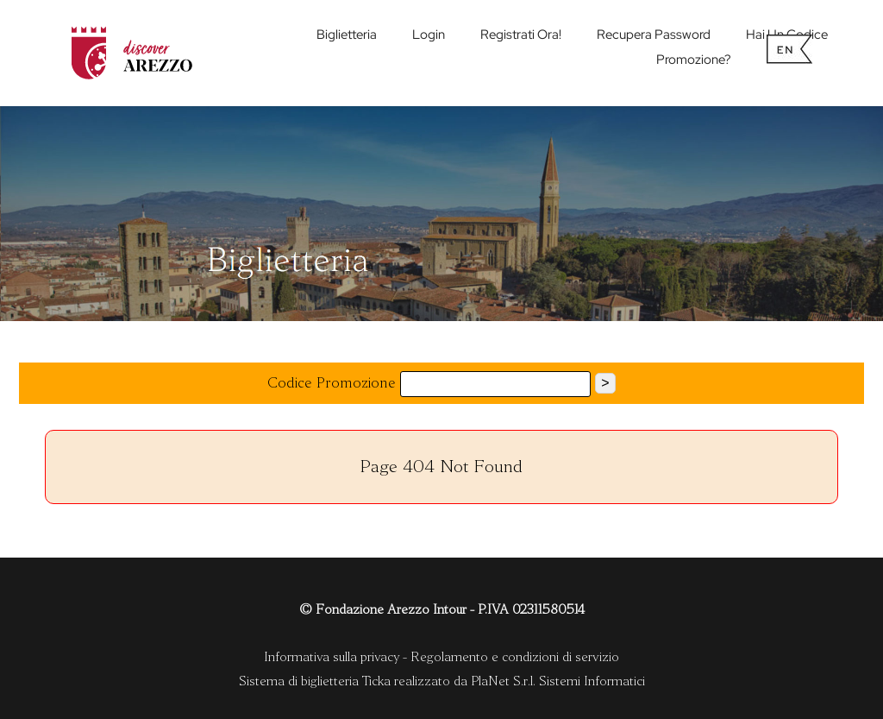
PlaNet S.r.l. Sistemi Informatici (558, 681)
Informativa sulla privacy (331, 657)
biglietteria (346, 34)
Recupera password (654, 34)
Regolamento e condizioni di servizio (514, 657)
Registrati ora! (520, 34)
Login (428, 34)
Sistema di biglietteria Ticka (315, 681)
